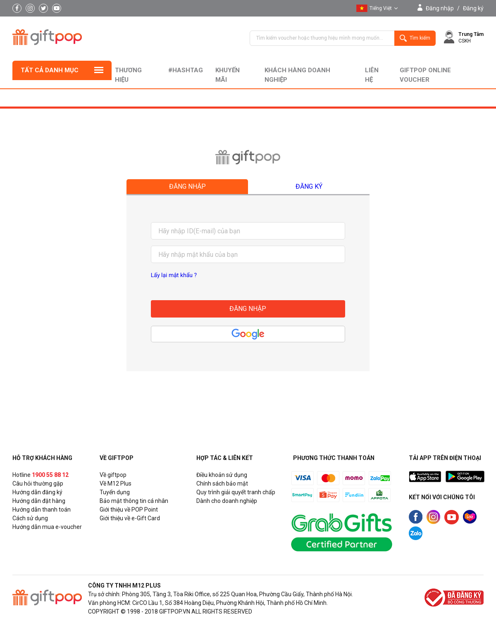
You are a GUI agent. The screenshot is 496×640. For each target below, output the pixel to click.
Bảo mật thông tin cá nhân (134, 501)
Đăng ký (473, 8)
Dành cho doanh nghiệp (226, 501)
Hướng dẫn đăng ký (37, 492)
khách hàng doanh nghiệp (297, 74)
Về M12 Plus (115, 483)
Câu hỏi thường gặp (37, 483)
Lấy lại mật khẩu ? (174, 275)
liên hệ (372, 74)
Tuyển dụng (115, 492)
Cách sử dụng (30, 518)
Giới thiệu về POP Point (129, 509)
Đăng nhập (440, 8)
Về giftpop (113, 475)
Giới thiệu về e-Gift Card (130, 518)
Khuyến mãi (227, 74)
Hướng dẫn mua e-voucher (47, 527)
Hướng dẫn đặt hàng (38, 501)
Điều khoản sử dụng (221, 475)
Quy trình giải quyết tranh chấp (235, 492)
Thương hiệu (128, 74)
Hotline (40, 475)
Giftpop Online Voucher (425, 74)
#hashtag (185, 70)
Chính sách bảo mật (222, 483)
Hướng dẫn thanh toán (41, 509)
